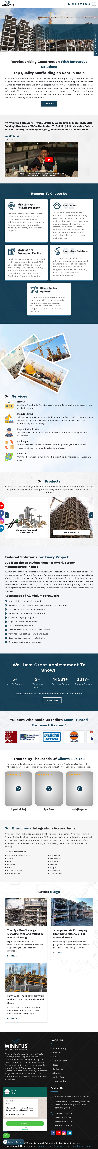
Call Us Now (72, 693)
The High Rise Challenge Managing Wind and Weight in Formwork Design (25, 934)
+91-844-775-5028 (79, 4)
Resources (57, 1065)
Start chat (25, 1123)
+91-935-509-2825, (63, 1117)
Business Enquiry (13, 1142)
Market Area (58, 1077)
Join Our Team (59, 1061)
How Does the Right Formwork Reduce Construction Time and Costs (25, 999)
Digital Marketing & (62, 1146)
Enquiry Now (52, 700)
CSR (54, 1056)
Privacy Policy (59, 1081)
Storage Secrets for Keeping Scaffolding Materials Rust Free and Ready (70, 934)
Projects (56, 1052)
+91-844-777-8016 (63, 1125)
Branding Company (81, 1146)
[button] (91, 515)
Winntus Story (59, 1048)
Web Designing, (45, 1146)
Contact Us (57, 1069)
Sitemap (56, 1073)
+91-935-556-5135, (63, 1121)
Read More (49, 104)
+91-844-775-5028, (64, 1113)
